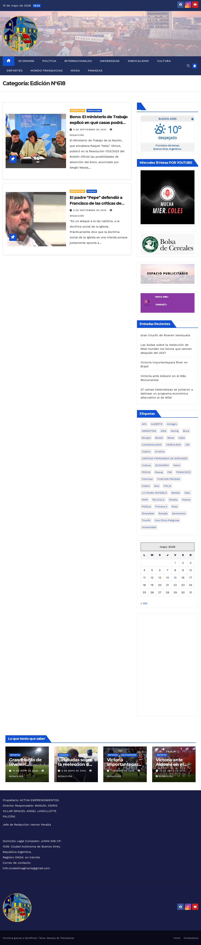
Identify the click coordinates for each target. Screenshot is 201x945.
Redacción (164, 776)
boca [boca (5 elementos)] (186, 430)
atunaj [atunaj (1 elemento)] (175, 430)
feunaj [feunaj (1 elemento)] (159, 471)
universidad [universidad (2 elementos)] (149, 526)
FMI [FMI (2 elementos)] (169, 471)
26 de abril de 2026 (172, 770)
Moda (75, 70)
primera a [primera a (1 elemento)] (161, 506)
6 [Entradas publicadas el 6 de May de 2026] (160, 569)
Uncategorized (128, 754)
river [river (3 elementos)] (175, 506)
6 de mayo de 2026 (74, 770)
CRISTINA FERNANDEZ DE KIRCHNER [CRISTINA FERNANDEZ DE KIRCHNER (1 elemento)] (164, 457)
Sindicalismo (138, 61)
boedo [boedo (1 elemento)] (159, 437)
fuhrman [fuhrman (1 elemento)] (147, 478)
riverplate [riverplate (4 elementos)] (148, 512)
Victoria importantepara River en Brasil (124, 764)
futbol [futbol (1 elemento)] (146, 485)
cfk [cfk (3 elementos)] (187, 444)
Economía (26, 61)
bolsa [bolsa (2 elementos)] (170, 437)
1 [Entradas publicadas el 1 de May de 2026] (175, 562)
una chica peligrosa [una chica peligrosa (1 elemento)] (167, 519)
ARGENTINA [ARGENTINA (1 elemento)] (149, 430)
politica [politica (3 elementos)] (146, 506)
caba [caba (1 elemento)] (182, 437)
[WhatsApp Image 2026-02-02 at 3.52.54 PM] (167, 196)
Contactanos (191, 937)
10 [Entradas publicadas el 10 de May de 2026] (190, 569)
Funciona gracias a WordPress (20, 937)
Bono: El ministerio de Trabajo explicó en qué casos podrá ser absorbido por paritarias (99, 122)
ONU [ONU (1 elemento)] (187, 492)
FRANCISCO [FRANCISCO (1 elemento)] (183, 471)
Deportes (15, 70)
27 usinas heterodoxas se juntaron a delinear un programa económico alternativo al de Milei (167, 393)
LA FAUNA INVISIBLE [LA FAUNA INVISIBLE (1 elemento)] (154, 492)
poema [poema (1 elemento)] (186, 499)
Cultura (164, 61)
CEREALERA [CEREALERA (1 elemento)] (173, 444)
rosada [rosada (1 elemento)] (163, 512)
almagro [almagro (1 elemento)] (172, 423)
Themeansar (67, 937)
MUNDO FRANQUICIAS (47, 70)
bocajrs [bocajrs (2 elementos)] (146, 437)
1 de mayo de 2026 (122, 770)
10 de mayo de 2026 (26, 770)
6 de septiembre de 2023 (90, 129)
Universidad (110, 61)
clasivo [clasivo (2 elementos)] (146, 451)
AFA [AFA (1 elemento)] (144, 423)
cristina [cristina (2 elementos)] (160, 451)
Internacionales (78, 61)
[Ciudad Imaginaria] (167, 302)
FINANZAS (95, 70)
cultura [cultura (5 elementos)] (146, 464)
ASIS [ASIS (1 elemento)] (163, 430)
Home (177, 937)
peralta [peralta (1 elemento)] (173, 499)
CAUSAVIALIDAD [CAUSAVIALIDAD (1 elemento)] (152, 444)
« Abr (144, 602)
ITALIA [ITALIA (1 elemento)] (167, 485)
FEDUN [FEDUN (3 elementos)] (146, 471)
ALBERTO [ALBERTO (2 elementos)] (156, 423)
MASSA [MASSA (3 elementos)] (175, 492)
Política (49, 61)
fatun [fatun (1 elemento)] (176, 464)
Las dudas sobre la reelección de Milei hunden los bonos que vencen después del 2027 (166, 348)
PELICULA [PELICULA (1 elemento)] (158, 499)
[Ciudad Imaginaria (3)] (167, 273)
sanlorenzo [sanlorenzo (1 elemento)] (179, 512)
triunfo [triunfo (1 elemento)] (146, 519)
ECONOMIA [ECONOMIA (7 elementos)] (162, 464)
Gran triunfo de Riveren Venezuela (165, 334)
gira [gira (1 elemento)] (156, 485)
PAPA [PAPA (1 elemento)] (145, 499)
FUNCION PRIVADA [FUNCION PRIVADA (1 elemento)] (168, 478)
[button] (188, 66)
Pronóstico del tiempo (167, 147)
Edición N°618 (77, 110)
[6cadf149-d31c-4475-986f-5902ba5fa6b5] (167, 243)
